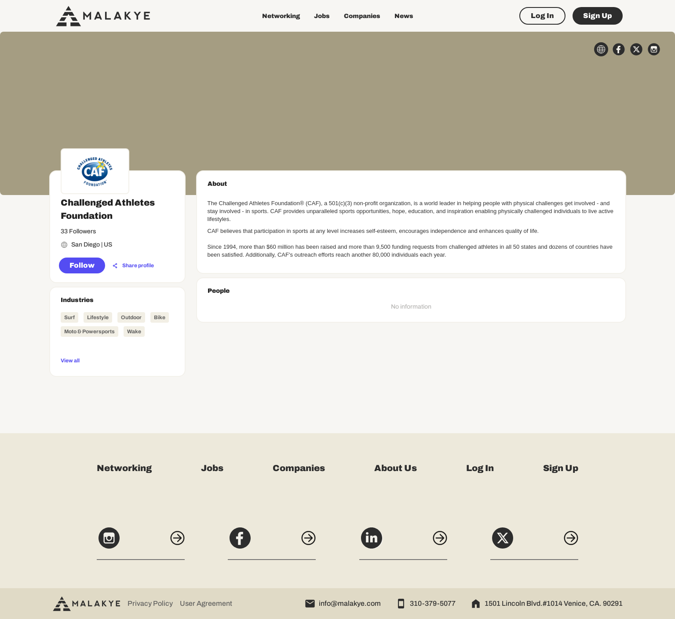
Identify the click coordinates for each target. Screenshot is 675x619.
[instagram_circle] (654, 49)
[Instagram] (141, 543)
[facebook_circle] (619, 49)
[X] (534, 543)
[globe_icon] (601, 49)
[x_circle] (636, 49)
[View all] (117, 360)
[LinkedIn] (403, 543)
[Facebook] (272, 543)
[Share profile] (133, 266)
